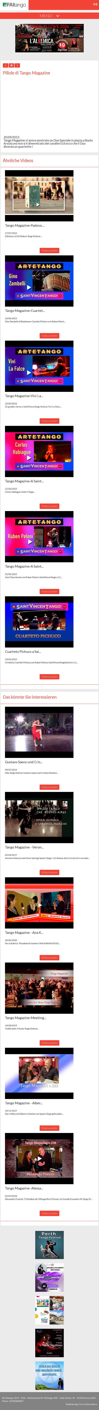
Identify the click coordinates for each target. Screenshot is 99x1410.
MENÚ (49, 15)
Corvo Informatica (88, 1404)
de (95, 4)
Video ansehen (49, 250)
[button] (39, 195)
